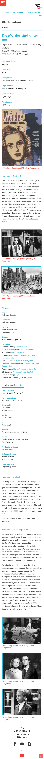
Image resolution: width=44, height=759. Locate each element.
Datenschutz (22, 731)
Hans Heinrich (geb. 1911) (12, 340)
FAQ (22, 727)
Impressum (22, 734)
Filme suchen (17, 13)
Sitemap (22, 737)
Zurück (6, 27)
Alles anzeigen (12, 385)
